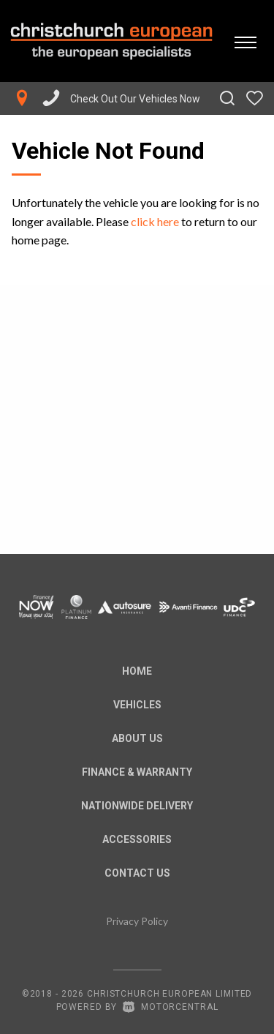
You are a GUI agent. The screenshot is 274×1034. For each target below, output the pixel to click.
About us (137, 738)
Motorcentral (170, 1007)
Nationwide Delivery (137, 806)
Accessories (137, 839)
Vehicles (137, 705)
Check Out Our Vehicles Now (135, 99)
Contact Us (137, 873)
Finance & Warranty (137, 772)
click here (155, 221)
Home (137, 671)
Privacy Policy (137, 921)
